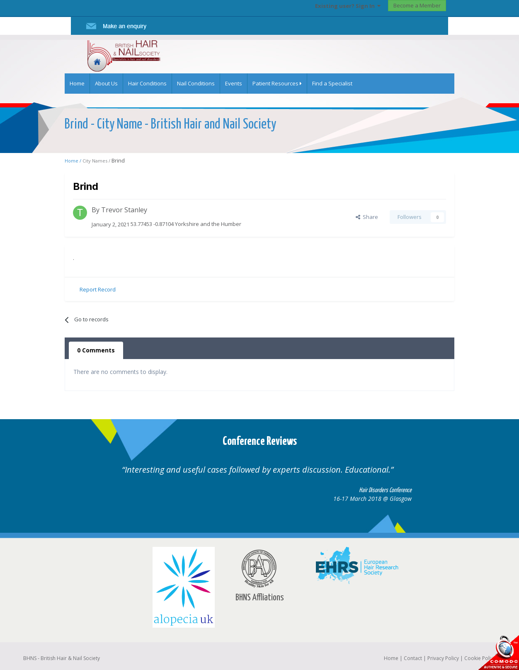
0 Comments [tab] (96, 350)
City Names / (97, 161)
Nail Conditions (196, 83)
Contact (413, 658)
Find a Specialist (332, 83)
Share (367, 217)
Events (233, 83)
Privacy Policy (443, 658)
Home (77, 83)
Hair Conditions (147, 83)
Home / (73, 161)
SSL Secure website (498, 652)
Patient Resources (277, 83)
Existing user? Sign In (348, 6)
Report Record (98, 289)
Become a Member (417, 5)
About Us (106, 83)
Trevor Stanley (124, 209)
